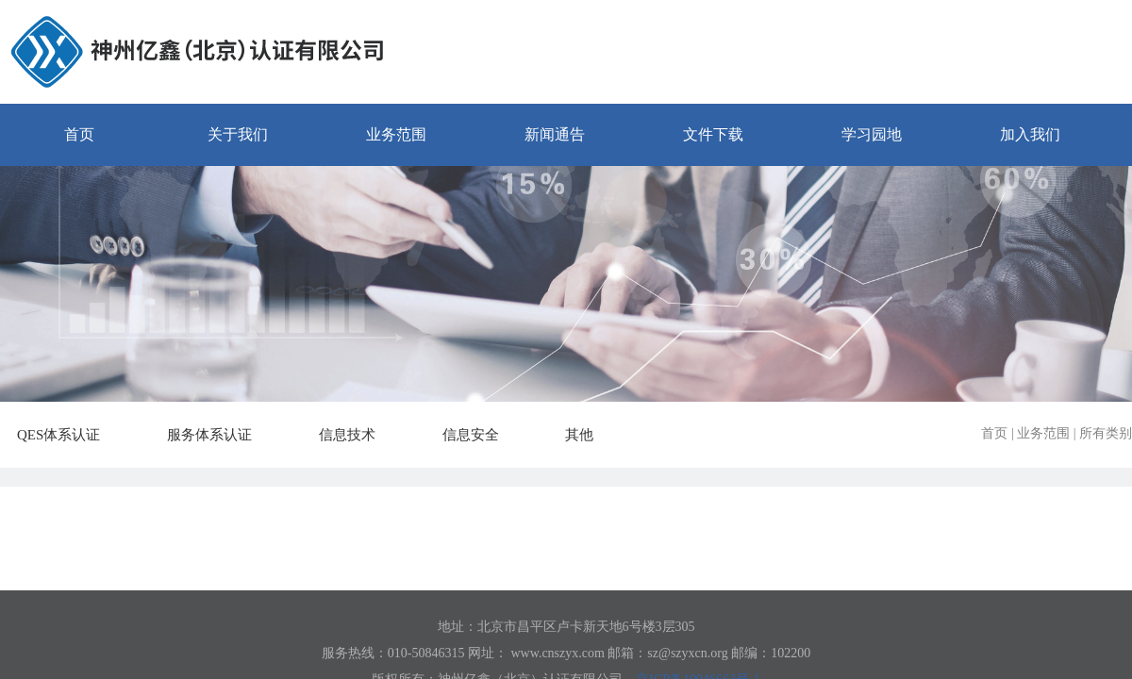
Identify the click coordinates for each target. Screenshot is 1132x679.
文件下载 (713, 134)
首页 (79, 134)
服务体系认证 (220, 434)
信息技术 (357, 434)
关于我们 (238, 134)
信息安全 (481, 434)
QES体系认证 (69, 434)
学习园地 (871, 134)
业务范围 (396, 134)
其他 (589, 434)
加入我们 (1030, 134)
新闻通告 (554, 134)
